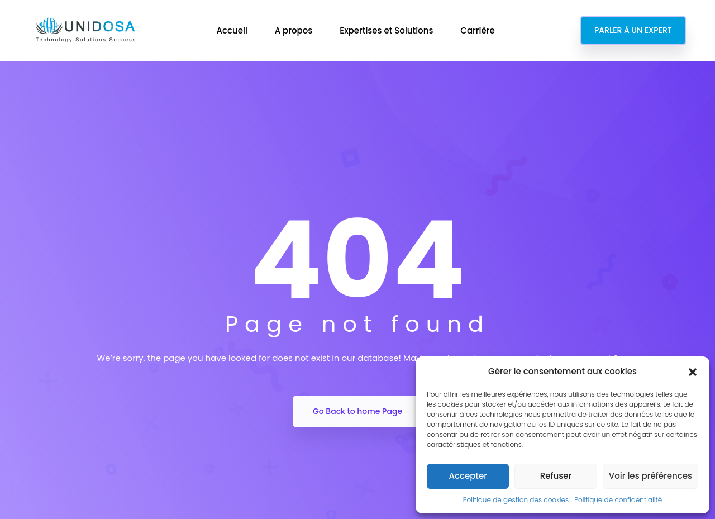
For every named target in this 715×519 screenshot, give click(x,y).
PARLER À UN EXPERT (633, 30)
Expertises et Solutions (387, 30)
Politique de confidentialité (618, 499)
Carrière (478, 30)
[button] (692, 371)
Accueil (232, 30)
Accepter (468, 476)
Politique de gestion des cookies (516, 499)
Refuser (555, 476)
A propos (295, 30)
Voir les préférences (650, 476)
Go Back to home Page (357, 411)
